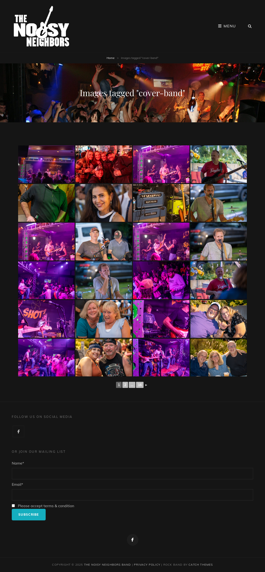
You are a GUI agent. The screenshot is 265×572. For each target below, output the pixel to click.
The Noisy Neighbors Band (107, 564)
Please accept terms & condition (43, 505)
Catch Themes (201, 564)
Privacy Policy (147, 564)
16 (140, 385)
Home (111, 58)
